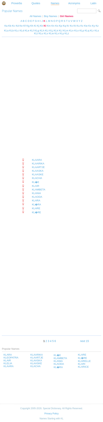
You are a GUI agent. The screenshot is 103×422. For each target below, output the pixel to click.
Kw (86, 25)
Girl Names (66, 16)
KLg (36, 30)
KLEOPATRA (10, 357)
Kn (52, 25)
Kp (60, 25)
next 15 (84, 341)
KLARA (36, 200)
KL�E (35, 182)
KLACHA (37, 178)
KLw (51, 33)
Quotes (36, 3)
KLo (76, 30)
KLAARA (37, 159)
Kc (13, 25)
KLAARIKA (38, 163)
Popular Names (12, 11)
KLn (71, 30)
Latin (93, 3)
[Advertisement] (33, 97)
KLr (91, 30)
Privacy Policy (51, 413)
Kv (81, 25)
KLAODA (37, 196)
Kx (89, 25)
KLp (81, 30)
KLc (16, 30)
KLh (41, 30)
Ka (5, 25)
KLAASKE (37, 174)
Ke (21, 25)
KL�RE (36, 212)
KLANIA (36, 193)
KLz (66, 33)
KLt (36, 33)
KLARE (36, 208)
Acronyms (74, 3)
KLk (55, 30)
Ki (35, 25)
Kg (27, 25)
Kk (41, 25)
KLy (61, 33)
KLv (45, 33)
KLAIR (35, 185)
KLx (56, 33)
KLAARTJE (38, 167)
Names (55, 3)
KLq (86, 30)
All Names (35, 16)
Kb (9, 25)
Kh (31, 25)
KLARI (81, 363)
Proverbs (16, 3)
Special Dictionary (4, 3)
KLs (96, 30)
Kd (17, 25)
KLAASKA (37, 170)
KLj (51, 30)
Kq (64, 25)
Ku (78, 25)
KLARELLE (84, 361)
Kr (68, 25)
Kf (24, 25)
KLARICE (83, 366)
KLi (46, 30)
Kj (38, 25)
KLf (31, 30)
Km (49, 25)
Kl (45, 25)
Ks (71, 25)
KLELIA (7, 363)
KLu (40, 33)
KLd (21, 30)
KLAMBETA (38, 189)
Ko (56, 25)
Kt (75, 25)
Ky (93, 25)
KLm (65, 30)
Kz (97, 25)
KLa (6, 30)
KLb (11, 30)
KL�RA (36, 204)
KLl (60, 30)
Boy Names (50, 16)
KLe (26, 30)
